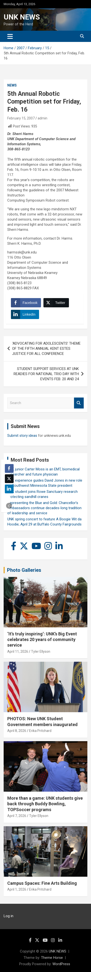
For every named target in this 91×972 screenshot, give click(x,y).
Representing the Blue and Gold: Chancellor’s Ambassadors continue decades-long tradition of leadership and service (44, 508)
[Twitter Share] (56, 302)
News (12, 85)
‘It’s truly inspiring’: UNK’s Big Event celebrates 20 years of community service (42, 639)
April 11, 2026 (17, 651)
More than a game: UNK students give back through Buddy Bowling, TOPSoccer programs (45, 804)
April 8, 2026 (16, 731)
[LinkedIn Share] (25, 314)
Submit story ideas (22, 435)
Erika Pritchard (40, 731)
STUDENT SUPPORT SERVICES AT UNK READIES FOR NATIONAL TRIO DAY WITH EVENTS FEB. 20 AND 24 (46, 374)
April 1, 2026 (16, 889)
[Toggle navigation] (10, 36)
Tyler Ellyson (40, 651)
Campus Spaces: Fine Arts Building (42, 883)
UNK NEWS (22, 17)
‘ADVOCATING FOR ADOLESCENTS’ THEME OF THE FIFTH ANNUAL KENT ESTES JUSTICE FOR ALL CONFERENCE (46, 348)
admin (42, 118)
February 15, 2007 (21, 118)
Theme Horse (52, 957)
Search (79, 403)
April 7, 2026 (16, 816)
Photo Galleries (24, 570)
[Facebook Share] (26, 302)
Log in (8, 916)
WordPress (61, 964)
